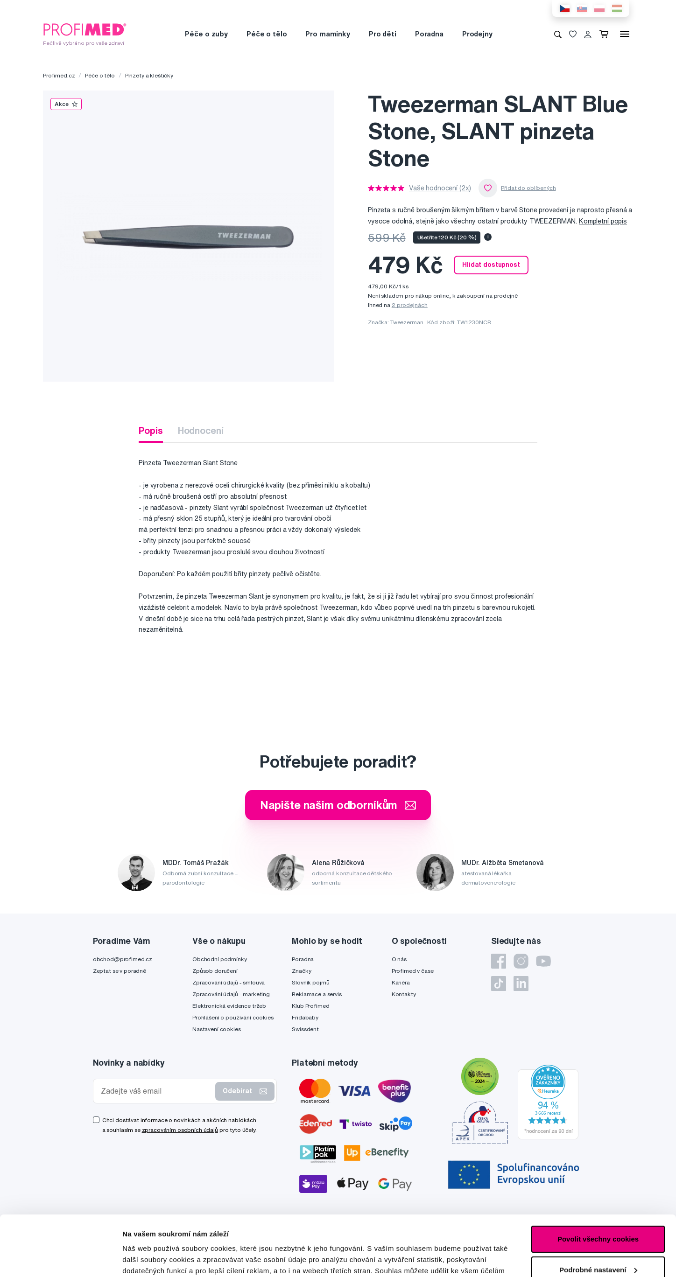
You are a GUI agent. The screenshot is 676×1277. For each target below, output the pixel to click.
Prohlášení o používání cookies (233, 1017)
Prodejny (477, 33)
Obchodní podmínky (219, 959)
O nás (399, 959)
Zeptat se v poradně (119, 971)
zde (467, 1233)
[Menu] (624, 34)
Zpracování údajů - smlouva (228, 982)
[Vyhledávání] (557, 34)
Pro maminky (327, 33)
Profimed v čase (413, 971)
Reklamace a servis (316, 994)
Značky (301, 971)
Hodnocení (201, 430)
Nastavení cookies (216, 1029)
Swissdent (305, 1029)
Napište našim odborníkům (338, 804)
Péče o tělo (266, 33)
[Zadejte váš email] (156, 1091)
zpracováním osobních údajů (180, 1130)
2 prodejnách (410, 305)
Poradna (429, 33)
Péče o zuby (206, 33)
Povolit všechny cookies (598, 1179)
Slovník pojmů (310, 982)
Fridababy (305, 1017)
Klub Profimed (310, 1006)
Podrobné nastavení (156, 1259)
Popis (150, 430)
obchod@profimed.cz (122, 959)
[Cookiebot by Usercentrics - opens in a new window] (60, 1259)
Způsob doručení (215, 971)
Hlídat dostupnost (491, 264)
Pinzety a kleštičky (149, 75)
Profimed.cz (59, 75)
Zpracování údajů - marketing (231, 994)
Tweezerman (406, 322)
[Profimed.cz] (85, 33)
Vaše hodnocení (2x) (440, 188)
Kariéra (401, 982)
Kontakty (404, 994)
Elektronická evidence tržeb (229, 1006)
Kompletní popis (603, 221)
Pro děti (382, 33)
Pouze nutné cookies (598, 1240)
